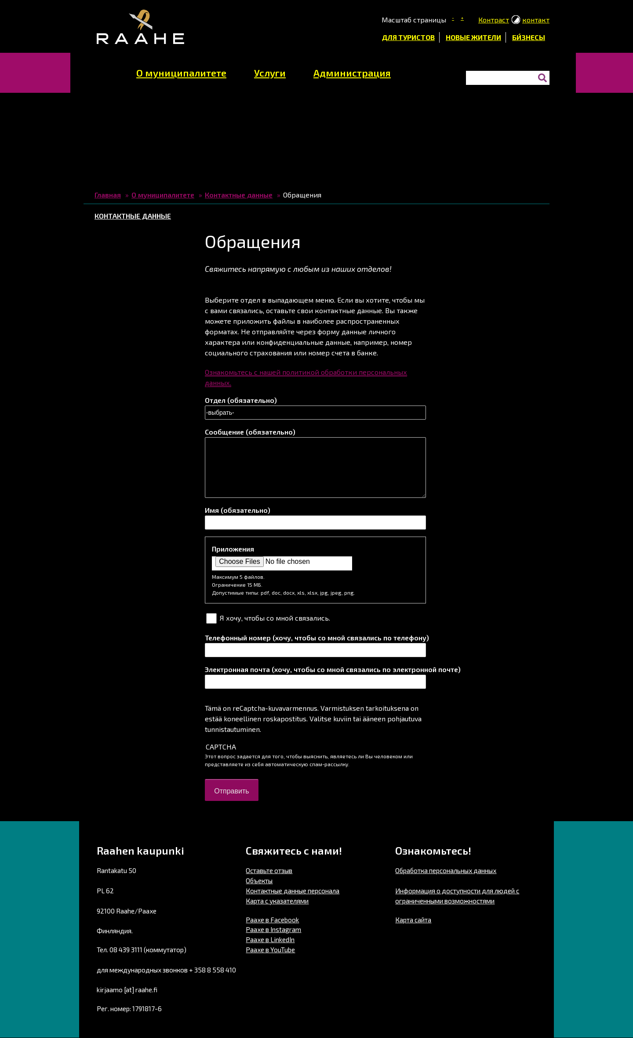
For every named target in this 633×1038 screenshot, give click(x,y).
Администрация (352, 72)
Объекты (259, 880)
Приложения (233, 549)
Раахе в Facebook (272, 920)
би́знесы (528, 37)
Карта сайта (413, 920)
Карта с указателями (277, 901)
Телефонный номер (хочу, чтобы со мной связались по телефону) (315, 637)
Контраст (493, 19)
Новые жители (473, 37)
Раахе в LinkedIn (270, 939)
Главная (108, 194)
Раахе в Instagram (273, 929)
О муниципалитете (181, 72)
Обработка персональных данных (445, 870)
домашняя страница (105, 70)
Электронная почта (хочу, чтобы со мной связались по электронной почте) (315, 669)
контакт (535, 19)
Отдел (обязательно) (241, 400)
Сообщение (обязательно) (250, 432)
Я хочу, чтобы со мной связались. (275, 618)
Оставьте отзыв (269, 870)
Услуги (270, 72)
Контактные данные (239, 194)
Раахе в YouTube (270, 950)
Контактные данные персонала (292, 891)
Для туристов (408, 37)
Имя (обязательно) (237, 510)
